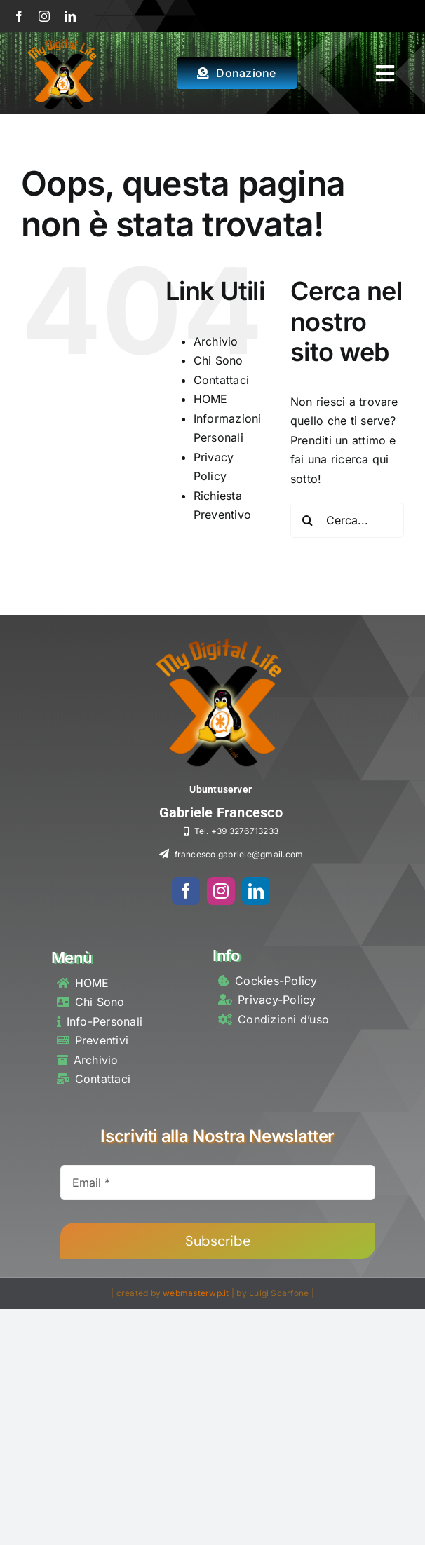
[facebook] (19, 16)
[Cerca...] (347, 520)
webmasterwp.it (196, 1293)
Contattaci (221, 380)
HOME (211, 399)
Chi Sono (218, 360)
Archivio (216, 341)
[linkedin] (70, 16)
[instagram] (44, 16)
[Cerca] (307, 520)
